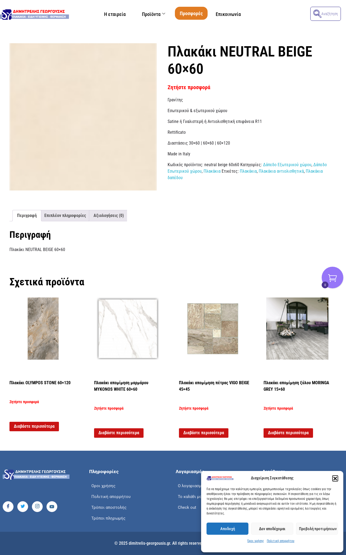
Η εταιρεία (115, 14)
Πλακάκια (212, 171)
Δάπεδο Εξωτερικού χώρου (287, 164)
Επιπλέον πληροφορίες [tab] (65, 215)
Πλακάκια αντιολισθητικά (281, 171)
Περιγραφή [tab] (27, 215)
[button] (335, 478)
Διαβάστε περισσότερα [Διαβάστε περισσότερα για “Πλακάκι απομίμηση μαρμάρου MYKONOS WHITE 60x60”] (118, 432)
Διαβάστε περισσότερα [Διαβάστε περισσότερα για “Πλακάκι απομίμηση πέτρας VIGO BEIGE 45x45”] (203, 432)
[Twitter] (22, 506)
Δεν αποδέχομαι (272, 528)
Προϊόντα (153, 14)
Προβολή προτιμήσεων (318, 528)
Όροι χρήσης (255, 541)
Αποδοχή (227, 528)
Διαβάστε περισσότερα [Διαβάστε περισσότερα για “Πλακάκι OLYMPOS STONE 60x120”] (34, 426)
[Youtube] (51, 506)
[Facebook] (8, 506)
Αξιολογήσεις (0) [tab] (109, 215)
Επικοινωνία (228, 14)
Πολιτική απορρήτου (280, 541)
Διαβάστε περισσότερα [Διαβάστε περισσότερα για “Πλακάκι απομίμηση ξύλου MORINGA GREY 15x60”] (288, 432)
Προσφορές (191, 13)
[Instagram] (37, 506)
